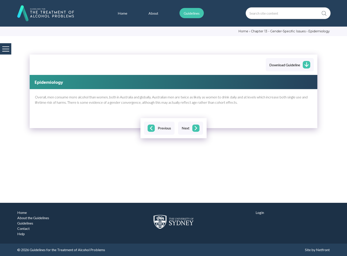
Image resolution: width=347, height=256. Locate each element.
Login (260, 212)
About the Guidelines (33, 218)
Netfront (323, 250)
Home (22, 212)
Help (21, 234)
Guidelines (25, 223)
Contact (23, 228)
